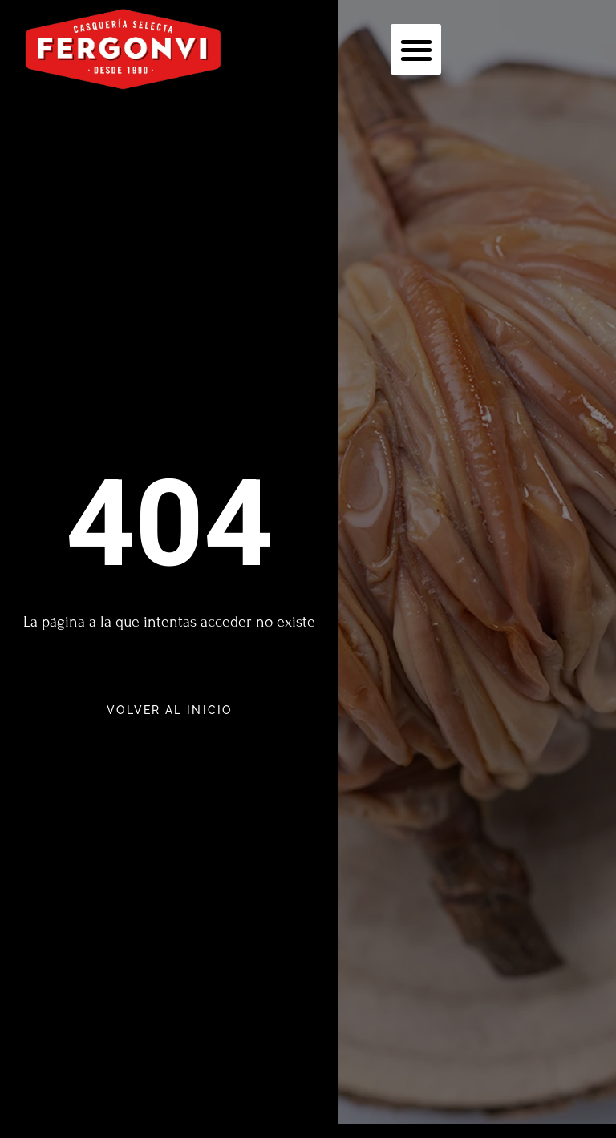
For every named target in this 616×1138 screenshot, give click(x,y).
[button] (416, 49)
